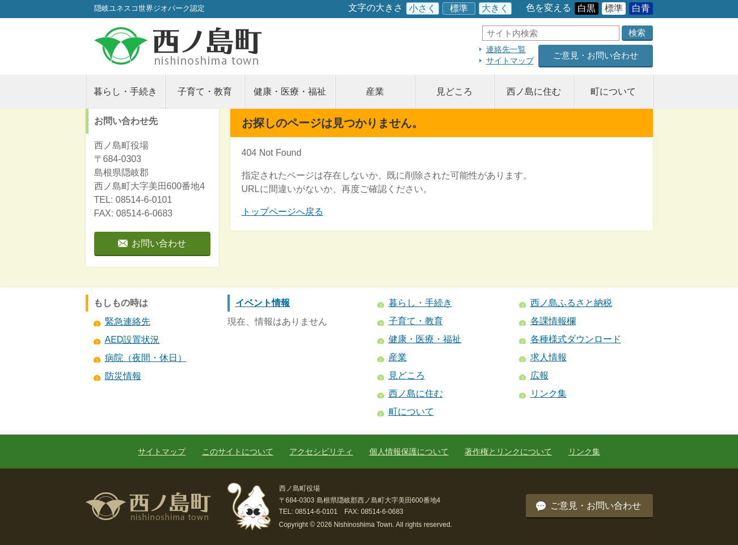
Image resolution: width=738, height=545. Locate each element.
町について (613, 91)
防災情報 (123, 376)
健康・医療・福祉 (290, 91)
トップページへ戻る (282, 211)
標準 (459, 8)
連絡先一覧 (506, 49)
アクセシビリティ (321, 451)
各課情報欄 (553, 321)
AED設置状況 (132, 339)
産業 (375, 91)
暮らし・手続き (125, 91)
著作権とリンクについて (508, 451)
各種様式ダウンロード (575, 339)
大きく (495, 8)
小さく (422, 8)
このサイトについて (237, 451)
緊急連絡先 (127, 321)
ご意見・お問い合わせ (595, 55)
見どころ (454, 91)
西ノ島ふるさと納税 (571, 303)
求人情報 (548, 357)
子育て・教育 (205, 91)
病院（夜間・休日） (146, 358)
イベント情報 (262, 303)
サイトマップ (510, 60)
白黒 (586, 8)
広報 (539, 375)
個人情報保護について (409, 451)
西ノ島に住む (534, 91)
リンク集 (548, 393)
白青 (641, 8)
